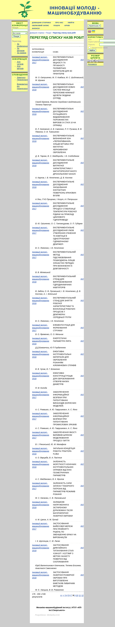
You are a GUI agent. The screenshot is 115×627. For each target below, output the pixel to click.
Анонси (36, 28)
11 (80, 595)
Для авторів (20, 67)
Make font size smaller (90, 60)
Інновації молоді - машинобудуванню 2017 (40, 60)
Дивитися (21, 77)
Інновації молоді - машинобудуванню (75, 10)
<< (61, 595)
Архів (67, 25)
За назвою (21, 53)
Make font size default (93, 60)
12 (82, 595)
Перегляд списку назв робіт (64, 33)
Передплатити (23, 80)
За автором (20, 49)
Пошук (56, 25)
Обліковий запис (40, 25)
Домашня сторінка (41, 22)
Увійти (71, 22)
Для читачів (20, 63)
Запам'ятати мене (99, 48)
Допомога (92, 64)
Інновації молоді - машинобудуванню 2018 (40, 87)
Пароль (91, 44)
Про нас (59, 22)
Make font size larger (97, 60)
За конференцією (23, 45)
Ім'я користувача (93, 40)
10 (77, 595)
